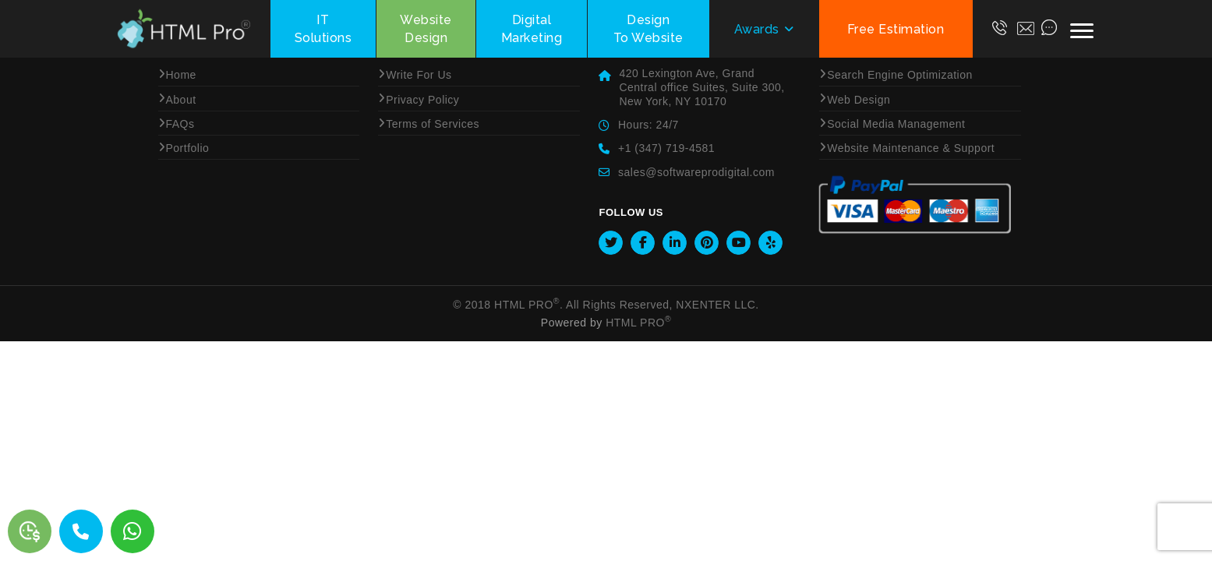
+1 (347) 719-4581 (666, 148)
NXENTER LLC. (717, 304)
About (181, 100)
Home (181, 75)
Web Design (858, 100)
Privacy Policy (422, 100)
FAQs (180, 124)
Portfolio (188, 148)
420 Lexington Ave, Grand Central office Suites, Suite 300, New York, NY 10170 (701, 87)
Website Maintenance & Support (911, 148)
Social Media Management (896, 124)
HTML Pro (527, 304)
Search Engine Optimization (900, 75)
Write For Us (418, 75)
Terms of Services (432, 124)
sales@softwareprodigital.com (696, 172)
